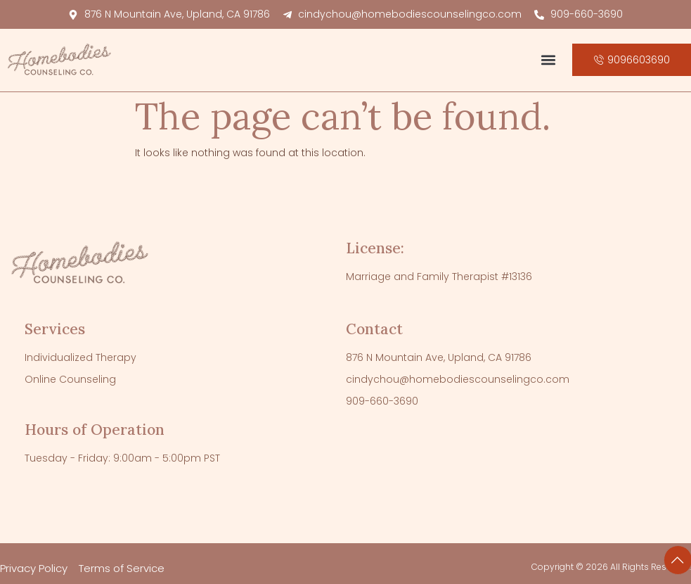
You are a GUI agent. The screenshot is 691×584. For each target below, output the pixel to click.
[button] (548, 60)
